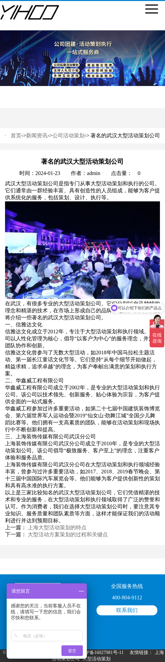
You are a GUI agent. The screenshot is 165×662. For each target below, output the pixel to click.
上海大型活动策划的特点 (57, 527)
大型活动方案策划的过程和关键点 (68, 534)
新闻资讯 (36, 135)
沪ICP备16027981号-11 (100, 652)
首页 (16, 135)
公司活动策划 (68, 135)
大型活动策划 (96, 658)
